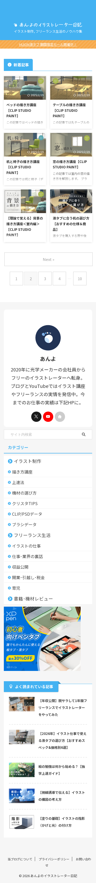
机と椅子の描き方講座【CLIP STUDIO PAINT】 (23, 167)
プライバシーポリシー (54, 859)
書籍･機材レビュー (33, 598)
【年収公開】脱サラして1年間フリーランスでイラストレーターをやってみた (62, 707)
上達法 (18, 482)
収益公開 (20, 567)
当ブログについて (20, 859)
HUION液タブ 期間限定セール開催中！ (48, 44)
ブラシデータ (24, 524)
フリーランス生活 (32, 535)
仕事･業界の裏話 (27, 556)
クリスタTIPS (25, 503)
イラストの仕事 (26, 546)
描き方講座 (22, 472)
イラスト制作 (27, 461)
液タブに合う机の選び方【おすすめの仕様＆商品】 (71, 224)
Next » (48, 259)
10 (80, 278)
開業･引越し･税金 (28, 577)
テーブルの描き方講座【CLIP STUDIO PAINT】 (69, 110)
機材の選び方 (24, 493)
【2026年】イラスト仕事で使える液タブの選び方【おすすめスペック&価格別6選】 (62, 740)
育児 (16, 588)
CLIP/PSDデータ (27, 514)
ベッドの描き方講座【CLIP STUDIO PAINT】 (21, 110)
